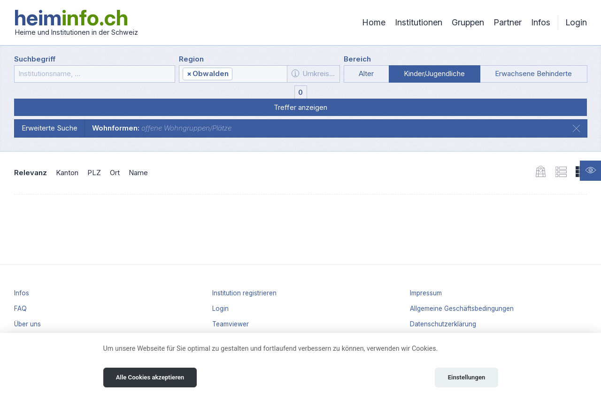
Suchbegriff (34, 58)
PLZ (94, 172)
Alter (366, 73)
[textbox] (259, 74)
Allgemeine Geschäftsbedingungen (462, 308)
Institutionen (418, 22)
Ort (115, 172)
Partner (507, 22)
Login (576, 22)
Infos (540, 22)
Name (138, 172)
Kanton (67, 172)
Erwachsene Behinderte (533, 73)
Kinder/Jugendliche (434, 73)
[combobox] (233, 74)
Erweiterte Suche (49, 127)
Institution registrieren (244, 293)
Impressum (426, 293)
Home (373, 22)
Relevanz (30, 172)
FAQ (20, 308)
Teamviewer (230, 324)
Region (191, 58)
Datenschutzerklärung (443, 324)
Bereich (357, 58)
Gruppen (468, 22)
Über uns (27, 324)
